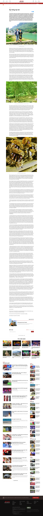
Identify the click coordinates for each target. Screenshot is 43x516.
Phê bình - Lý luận (36, 501)
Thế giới (17, 3)
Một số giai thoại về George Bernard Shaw (6, 357)
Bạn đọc (37, 3)
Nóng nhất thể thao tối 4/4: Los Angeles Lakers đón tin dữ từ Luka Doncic (19, 443)
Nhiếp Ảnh (20, 3)
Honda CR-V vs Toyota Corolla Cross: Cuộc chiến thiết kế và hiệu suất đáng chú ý (38, 472)
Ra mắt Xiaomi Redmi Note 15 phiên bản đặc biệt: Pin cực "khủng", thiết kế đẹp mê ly (19, 396)
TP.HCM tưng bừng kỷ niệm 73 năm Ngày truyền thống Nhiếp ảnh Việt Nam (38, 487)
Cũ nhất (33, 329)
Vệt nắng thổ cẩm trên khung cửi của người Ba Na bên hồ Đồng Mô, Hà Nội (35, 358)
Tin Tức (5, 3)
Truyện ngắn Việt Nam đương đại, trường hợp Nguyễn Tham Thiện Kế (38, 397)
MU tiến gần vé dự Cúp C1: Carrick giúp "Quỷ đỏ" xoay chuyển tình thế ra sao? (19, 450)
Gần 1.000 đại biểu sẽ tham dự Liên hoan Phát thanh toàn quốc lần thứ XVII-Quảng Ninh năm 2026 (38, 375)
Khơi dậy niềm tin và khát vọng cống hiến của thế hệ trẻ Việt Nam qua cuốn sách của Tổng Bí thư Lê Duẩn (38, 446)
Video (31, 457)
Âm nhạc (29, 3)
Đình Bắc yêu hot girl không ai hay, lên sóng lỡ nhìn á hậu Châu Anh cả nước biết (38, 431)
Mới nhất (30, 329)
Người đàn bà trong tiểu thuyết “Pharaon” (38, 408)
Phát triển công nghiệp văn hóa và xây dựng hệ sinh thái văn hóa (36, 348)
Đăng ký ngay (35, 497)
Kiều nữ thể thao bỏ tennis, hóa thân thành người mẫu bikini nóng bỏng (19, 458)
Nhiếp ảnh (32, 476)
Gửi (32, 331)
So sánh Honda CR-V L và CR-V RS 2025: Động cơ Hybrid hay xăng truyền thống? (38, 460)
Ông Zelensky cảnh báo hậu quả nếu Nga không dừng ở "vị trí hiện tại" (38, 412)
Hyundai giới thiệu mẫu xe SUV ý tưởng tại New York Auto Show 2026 (19, 373)
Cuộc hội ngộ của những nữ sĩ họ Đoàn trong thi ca (38, 453)
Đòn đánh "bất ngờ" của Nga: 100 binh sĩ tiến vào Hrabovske (38, 416)
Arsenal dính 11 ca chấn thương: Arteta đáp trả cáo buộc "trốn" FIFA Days (20, 435)
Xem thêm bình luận (22, 335)
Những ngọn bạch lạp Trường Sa (22, 322)
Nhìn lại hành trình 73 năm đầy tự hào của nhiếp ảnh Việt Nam (38, 483)
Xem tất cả (27, 329)
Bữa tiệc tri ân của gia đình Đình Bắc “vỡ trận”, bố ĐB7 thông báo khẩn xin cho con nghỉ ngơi (38, 435)
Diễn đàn (21, 504)
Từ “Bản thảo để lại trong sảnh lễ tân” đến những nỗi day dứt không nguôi (19, 466)
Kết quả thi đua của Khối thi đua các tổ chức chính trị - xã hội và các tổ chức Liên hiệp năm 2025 (20, 366)
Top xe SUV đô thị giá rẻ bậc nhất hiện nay (38, 468)
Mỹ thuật (23, 3)
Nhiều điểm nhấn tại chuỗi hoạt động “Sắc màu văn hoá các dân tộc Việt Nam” (38, 371)
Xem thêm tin (16, 480)
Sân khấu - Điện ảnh (33, 3)
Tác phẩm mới (33, 439)
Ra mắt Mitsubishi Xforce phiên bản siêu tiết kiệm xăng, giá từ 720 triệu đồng (19, 474)
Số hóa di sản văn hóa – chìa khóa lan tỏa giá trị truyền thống (26, 358)
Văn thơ (14, 3)
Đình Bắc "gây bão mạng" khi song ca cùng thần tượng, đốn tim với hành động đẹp (38, 427)
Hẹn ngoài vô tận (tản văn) (16, 419)
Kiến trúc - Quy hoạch (10, 3)
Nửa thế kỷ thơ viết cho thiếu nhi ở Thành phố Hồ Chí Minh (38, 393)
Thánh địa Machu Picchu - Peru (38, 403)
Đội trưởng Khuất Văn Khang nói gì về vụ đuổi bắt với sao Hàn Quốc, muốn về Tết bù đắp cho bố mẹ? (38, 423)
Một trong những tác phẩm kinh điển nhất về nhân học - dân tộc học (38, 449)
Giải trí (32, 420)
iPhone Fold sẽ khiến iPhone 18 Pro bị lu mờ (19, 426)
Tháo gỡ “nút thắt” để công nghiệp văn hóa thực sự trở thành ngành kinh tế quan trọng (16, 348)
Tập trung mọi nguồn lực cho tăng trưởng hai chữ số (26, 347)
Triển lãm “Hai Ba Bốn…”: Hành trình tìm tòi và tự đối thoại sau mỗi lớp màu (20, 404)
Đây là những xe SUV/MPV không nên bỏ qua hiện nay (37, 464)
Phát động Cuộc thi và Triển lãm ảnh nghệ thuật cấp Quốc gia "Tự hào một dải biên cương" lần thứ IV (38, 379)
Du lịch (26, 3)
